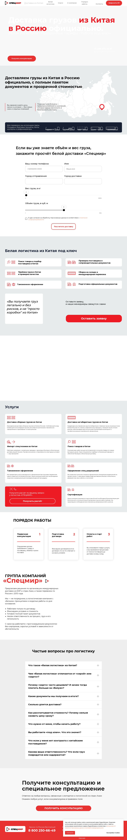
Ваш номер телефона (37, 164)
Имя (66, 164)
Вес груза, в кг (33, 188)
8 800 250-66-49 (41, 830)
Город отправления (36, 176)
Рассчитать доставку (63, 227)
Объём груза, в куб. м (36, 203)
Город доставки (73, 176)
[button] (114, 3)
